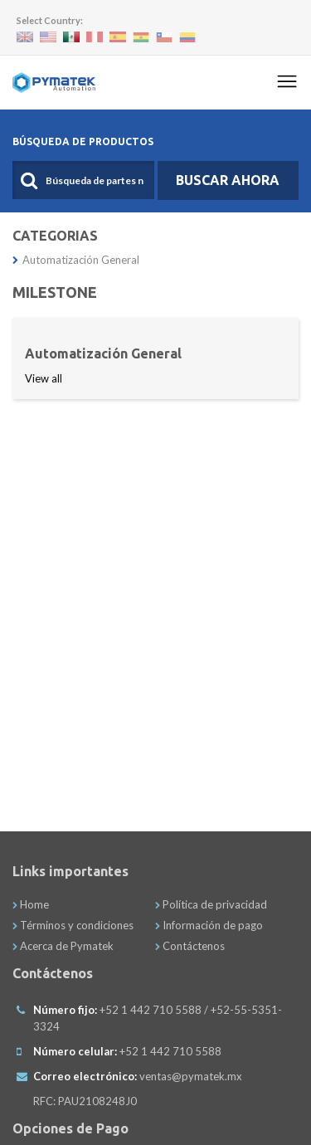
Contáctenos (190, 946)
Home (30, 904)
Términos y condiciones (73, 925)
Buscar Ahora (227, 180)
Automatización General (75, 259)
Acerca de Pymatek (63, 946)
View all (43, 378)
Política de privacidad (211, 904)
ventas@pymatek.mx (190, 1076)
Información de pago (209, 925)
